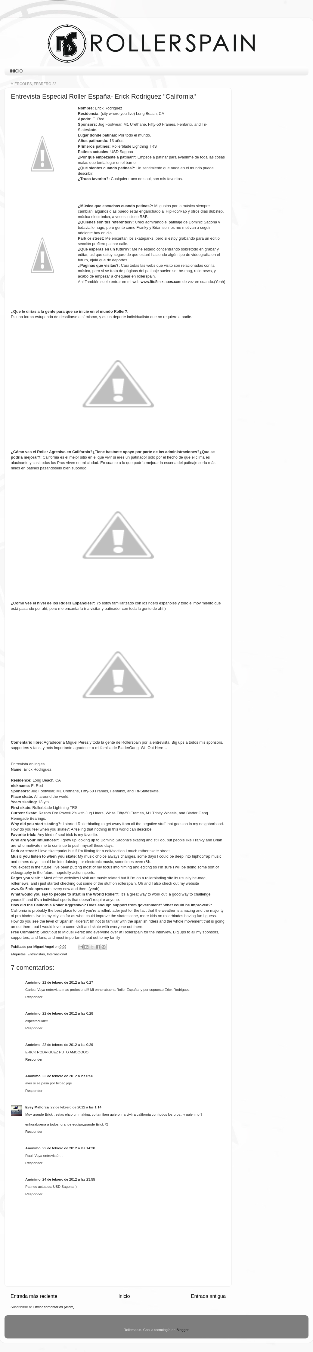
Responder (33, 997)
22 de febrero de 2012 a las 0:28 (67, 1013)
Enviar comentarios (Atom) (53, 1307)
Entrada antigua (208, 1296)
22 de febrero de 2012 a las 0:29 (67, 1044)
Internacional (57, 954)
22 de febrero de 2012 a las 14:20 (68, 1148)
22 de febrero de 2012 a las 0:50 (67, 1076)
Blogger (182, 1330)
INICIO (16, 71)
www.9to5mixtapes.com (31, 888)
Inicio (124, 1296)
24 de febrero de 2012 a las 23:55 (68, 1179)
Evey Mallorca (37, 1107)
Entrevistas (36, 954)
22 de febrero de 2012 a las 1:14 (76, 1107)
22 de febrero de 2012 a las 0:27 (67, 982)
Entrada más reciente (34, 1296)
